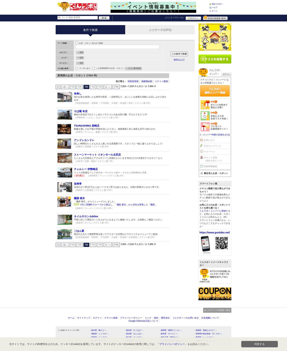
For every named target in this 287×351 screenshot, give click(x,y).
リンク (148, 318)
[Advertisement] (184, 128)
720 (79, 87)
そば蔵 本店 (80, 111)
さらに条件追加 (134, 68)
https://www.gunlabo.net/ (215, 232)
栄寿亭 (78, 183)
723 (100, 87)
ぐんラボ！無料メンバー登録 (215, 90)
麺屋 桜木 (79, 198)
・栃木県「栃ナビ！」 (99, 330)
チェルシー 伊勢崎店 (86, 169)
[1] (58, 87)
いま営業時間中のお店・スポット (110, 69)
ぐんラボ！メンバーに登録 (213, 211)
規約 (156, 318)
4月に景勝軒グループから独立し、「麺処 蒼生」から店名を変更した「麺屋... (118, 204)
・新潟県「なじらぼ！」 (134, 334)
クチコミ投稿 (111, 318)
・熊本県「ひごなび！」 (134, 330)
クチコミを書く (214, 59)
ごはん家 (79, 230)
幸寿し (78, 93)
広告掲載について (210, 318)
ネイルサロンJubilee (86, 216)
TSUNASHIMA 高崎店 (86, 125)
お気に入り (209, 140)
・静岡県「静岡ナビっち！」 (171, 330)
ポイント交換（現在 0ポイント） (213, 159)
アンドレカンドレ (84, 140)
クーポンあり (84, 69)
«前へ (65, 87)
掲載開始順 (146, 81)
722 (93, 87)
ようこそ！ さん (174, 17)
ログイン (193, 17)
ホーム (214, 11)
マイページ (209, 151)
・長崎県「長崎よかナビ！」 (206, 330)
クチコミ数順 (161, 81)
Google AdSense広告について (143, 321)
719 (73, 87)
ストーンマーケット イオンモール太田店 (97, 154)
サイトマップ (83, 318)
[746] (116, 87)
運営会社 (165, 318)
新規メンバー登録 (215, 17)
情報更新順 (133, 81)
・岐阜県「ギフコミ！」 (169, 334)
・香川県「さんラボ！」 (134, 337)
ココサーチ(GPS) (160, 30)
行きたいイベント (212, 146)
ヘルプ (214, 7)
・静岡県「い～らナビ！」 (205, 337)
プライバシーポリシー (131, 318)
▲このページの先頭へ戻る (217, 310)
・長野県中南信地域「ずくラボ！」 (208, 334)
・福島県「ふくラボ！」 (100, 334)
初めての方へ (217, 4)
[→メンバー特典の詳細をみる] (215, 134)
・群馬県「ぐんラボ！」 (100, 337)
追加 (81, 52)
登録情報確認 (210, 166)
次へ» (108, 87)
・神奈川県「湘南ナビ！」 (170, 337)
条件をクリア (179, 59)
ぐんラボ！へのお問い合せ (185, 318)
